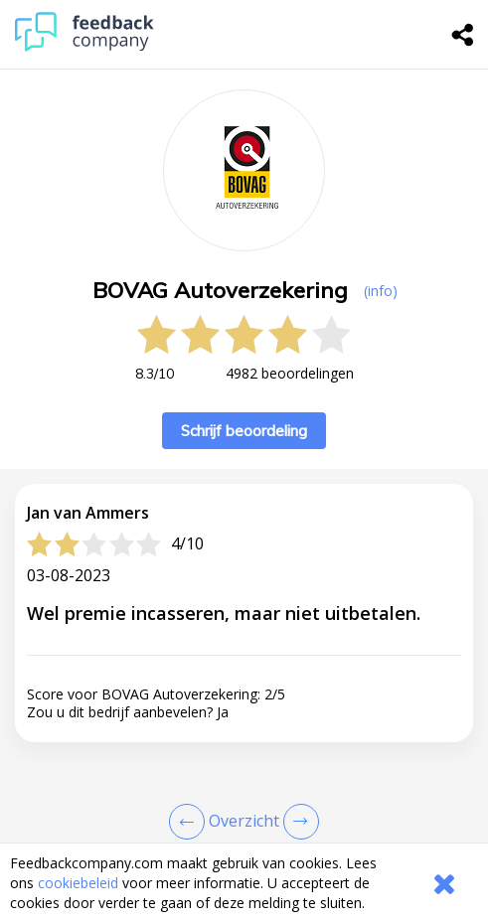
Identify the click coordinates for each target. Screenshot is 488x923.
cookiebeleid (78, 882)
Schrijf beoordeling (244, 430)
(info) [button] (381, 290)
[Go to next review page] (297, 822)
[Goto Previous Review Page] (191, 822)
